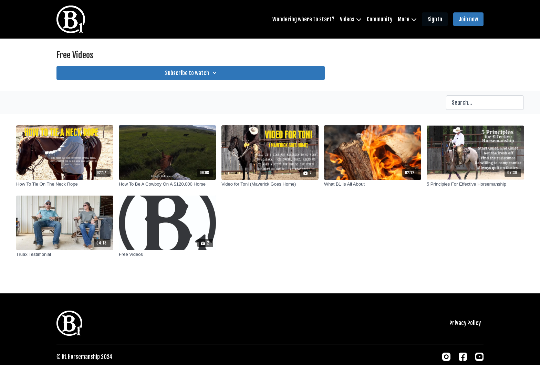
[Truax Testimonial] (64, 254)
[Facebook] (463, 357)
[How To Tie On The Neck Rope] (64, 184)
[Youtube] (479, 357)
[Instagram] (446, 357)
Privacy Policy (465, 323)
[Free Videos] (167, 254)
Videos (350, 19)
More (407, 19)
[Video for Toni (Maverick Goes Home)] (270, 184)
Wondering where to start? (303, 19)
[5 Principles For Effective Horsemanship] (475, 184)
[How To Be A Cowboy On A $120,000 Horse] (167, 184)
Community (379, 19)
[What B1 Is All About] (372, 184)
